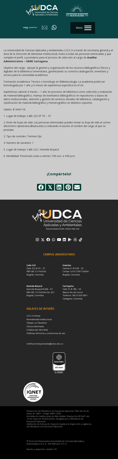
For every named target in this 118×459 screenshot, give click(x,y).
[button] (82, 28)
